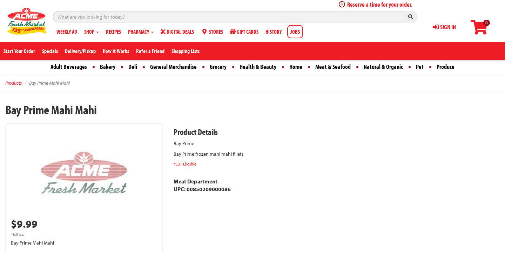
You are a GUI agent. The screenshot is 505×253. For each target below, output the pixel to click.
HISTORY (273, 31)
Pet (420, 67)
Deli (132, 67)
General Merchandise (173, 67)
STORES (212, 31)
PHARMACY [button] (141, 31)
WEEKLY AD (66, 31)
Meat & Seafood (333, 67)
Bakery (107, 67)
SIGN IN (444, 27)
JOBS (295, 31)
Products (13, 83)
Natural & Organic (383, 67)
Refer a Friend (150, 50)
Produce (445, 67)
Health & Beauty (258, 67)
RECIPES (113, 31)
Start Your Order (19, 50)
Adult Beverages (68, 67)
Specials (50, 50)
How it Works (116, 50)
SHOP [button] (91, 31)
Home (295, 67)
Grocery (218, 67)
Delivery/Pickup (80, 50)
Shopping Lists (185, 50)
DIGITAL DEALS (177, 31)
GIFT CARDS (244, 31)
